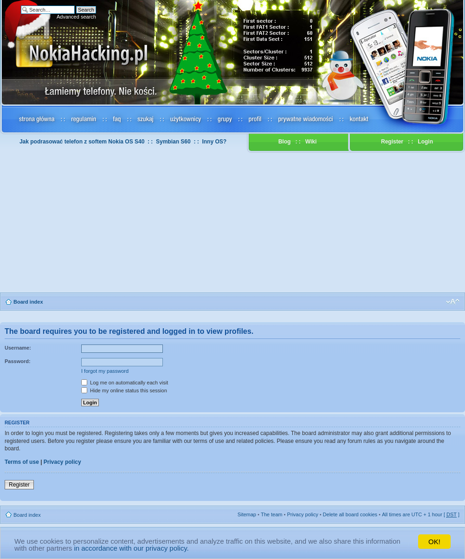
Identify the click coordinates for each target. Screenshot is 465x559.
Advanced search (76, 17)
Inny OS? (214, 141)
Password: (18, 361)
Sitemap (247, 514)
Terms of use (22, 462)
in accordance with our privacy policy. (131, 548)
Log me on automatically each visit (124, 382)
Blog (284, 141)
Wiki (311, 141)
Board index (28, 302)
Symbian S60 (173, 141)
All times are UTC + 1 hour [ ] (420, 515)
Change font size (452, 302)
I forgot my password (105, 371)
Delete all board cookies (350, 514)
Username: (18, 348)
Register (392, 141)
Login (425, 141)
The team (271, 514)
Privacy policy (62, 462)
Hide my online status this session (124, 390)
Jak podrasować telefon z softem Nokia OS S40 (81, 141)
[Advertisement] (232, 223)
